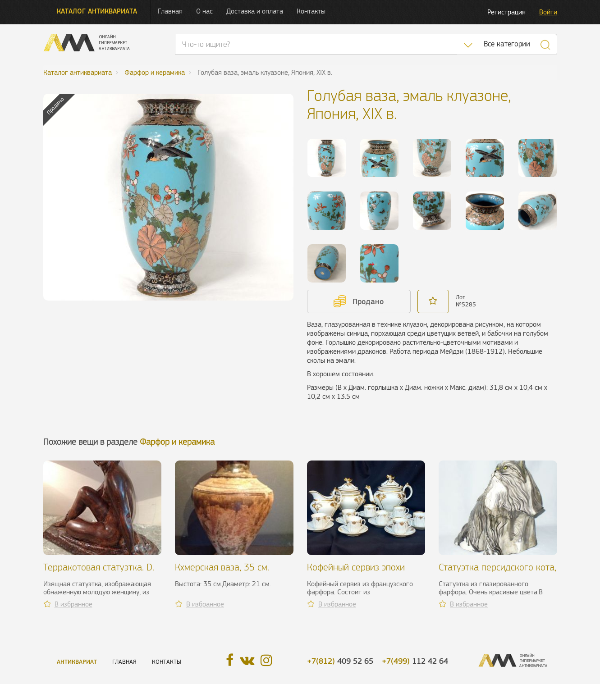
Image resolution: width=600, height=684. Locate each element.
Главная (170, 11)
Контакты (311, 11)
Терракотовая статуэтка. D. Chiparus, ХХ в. (98, 572)
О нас (204, 11)
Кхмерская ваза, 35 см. (222, 567)
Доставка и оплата (254, 11)
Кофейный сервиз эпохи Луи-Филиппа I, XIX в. (356, 572)
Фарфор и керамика (177, 442)
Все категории (507, 44)
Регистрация (506, 12)
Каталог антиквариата (97, 11)
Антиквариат (77, 661)
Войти (548, 12)
